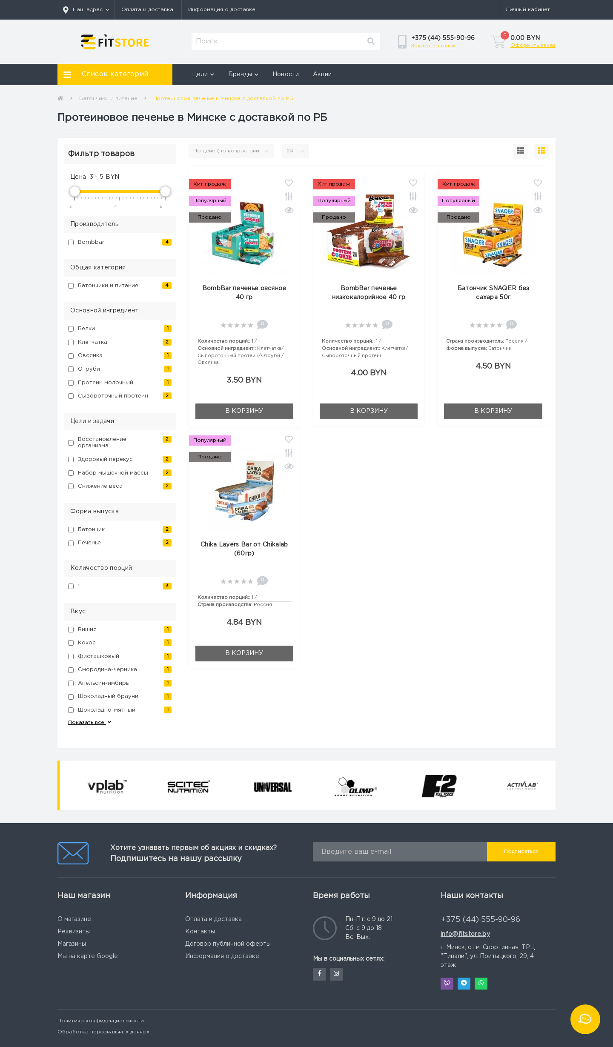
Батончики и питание (108, 98)
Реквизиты (73, 931)
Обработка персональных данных (103, 1032)
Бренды (243, 74)
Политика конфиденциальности (100, 1020)
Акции (322, 74)
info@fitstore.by (465, 934)
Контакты (200, 931)
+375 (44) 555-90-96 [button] (480, 919)
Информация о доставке (221, 9)
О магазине (74, 919)
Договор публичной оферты (228, 944)
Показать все (90, 722)
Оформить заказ (533, 45)
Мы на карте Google (87, 956)
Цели (203, 74)
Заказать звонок (433, 45)
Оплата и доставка (147, 9)
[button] (86, 10)
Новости (285, 74)
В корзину (244, 411)
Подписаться (521, 851)
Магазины (71, 944)
